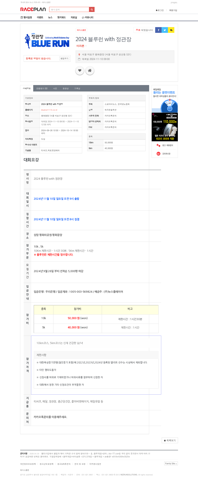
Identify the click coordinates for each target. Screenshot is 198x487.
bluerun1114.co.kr (49, 109)
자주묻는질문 (95, 463)
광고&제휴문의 (63, 463)
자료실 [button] (74, 17)
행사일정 (26, 17)
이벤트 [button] (40, 17)
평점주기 (64, 58)
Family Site (171, 463)
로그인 (160, 10)
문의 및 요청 (79, 463)
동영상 (66, 88)
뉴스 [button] (50, 17)
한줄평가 (41, 88)
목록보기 (170, 440)
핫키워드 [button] (61, 17)
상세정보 (27, 88)
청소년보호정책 (46, 463)
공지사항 (23, 453)
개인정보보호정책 (28, 463)
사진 (55, 88)
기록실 (77, 88)
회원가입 (173, 10)
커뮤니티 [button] (87, 17)
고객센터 (173, 2)
